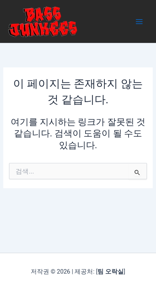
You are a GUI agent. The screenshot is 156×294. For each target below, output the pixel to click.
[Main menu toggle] (139, 21)
